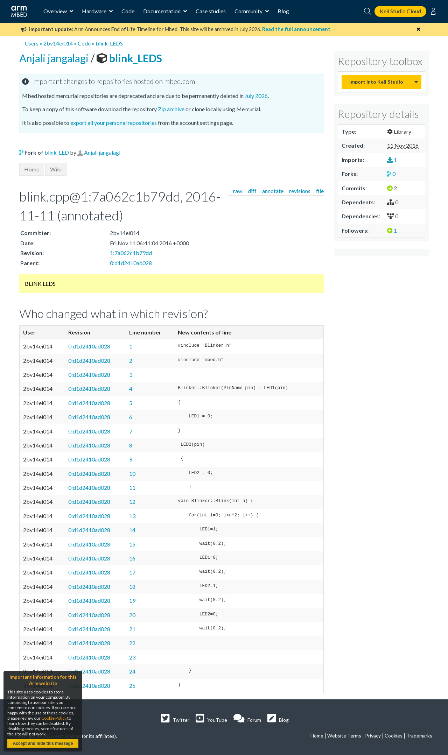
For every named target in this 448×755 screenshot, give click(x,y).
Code (127, 11)
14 (132, 530)
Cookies (393, 736)
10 (132, 473)
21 (132, 629)
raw (237, 191)
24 (132, 671)
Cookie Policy (53, 718)
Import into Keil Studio (376, 82)
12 (132, 501)
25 (132, 685)
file (320, 191)
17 (132, 572)
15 (132, 544)
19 (132, 600)
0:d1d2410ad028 (131, 263)
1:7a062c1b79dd (131, 252)
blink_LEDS (109, 43)
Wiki (56, 169)
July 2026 (256, 95)
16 (132, 558)
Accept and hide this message (43, 743)
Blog (283, 11)
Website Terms (344, 736)
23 (132, 657)
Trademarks (419, 736)
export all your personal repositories (113, 122)
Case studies (211, 11)
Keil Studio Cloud (400, 11)
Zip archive (171, 109)
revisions (299, 191)
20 (132, 615)
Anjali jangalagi (55, 58)
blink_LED (56, 152)
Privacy (373, 736)
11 (132, 487)
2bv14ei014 (58, 43)
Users (31, 43)
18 (132, 586)
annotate (273, 191)
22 (132, 643)
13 (132, 516)
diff (252, 191)
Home (31, 169)
